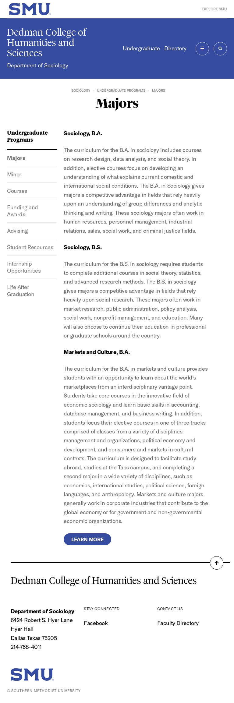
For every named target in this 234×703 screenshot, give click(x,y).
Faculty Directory (178, 623)
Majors (16, 157)
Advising (17, 230)
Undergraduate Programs (121, 90)
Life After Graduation (20, 291)
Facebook (96, 623)
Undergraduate (141, 48)
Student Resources (30, 247)
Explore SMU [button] (214, 9)
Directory (175, 48)
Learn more (87, 539)
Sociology (80, 90)
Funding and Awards (22, 211)
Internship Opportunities (24, 267)
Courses (17, 190)
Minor (14, 174)
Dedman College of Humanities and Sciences (46, 42)
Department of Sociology (37, 65)
